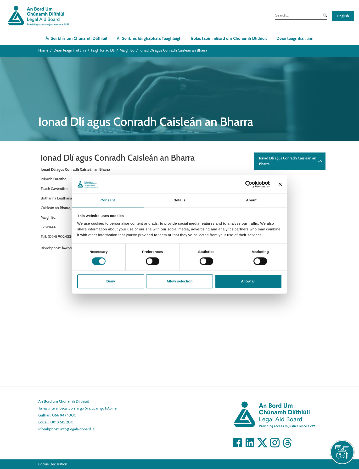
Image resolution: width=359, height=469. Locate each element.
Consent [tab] (108, 200)
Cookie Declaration (52, 464)
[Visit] (237, 442)
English (343, 16)
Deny (110, 281)
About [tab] (251, 200)
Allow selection (179, 281)
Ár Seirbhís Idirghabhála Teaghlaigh (149, 38)
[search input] (297, 15)
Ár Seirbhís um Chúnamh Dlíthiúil (76, 38)
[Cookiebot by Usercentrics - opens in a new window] (249, 184)
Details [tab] (179, 200)
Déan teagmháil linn (295, 38)
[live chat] (342, 452)
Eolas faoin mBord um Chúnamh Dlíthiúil (229, 38)
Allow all (248, 281)
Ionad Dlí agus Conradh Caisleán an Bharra (287, 161)
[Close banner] (280, 184)
